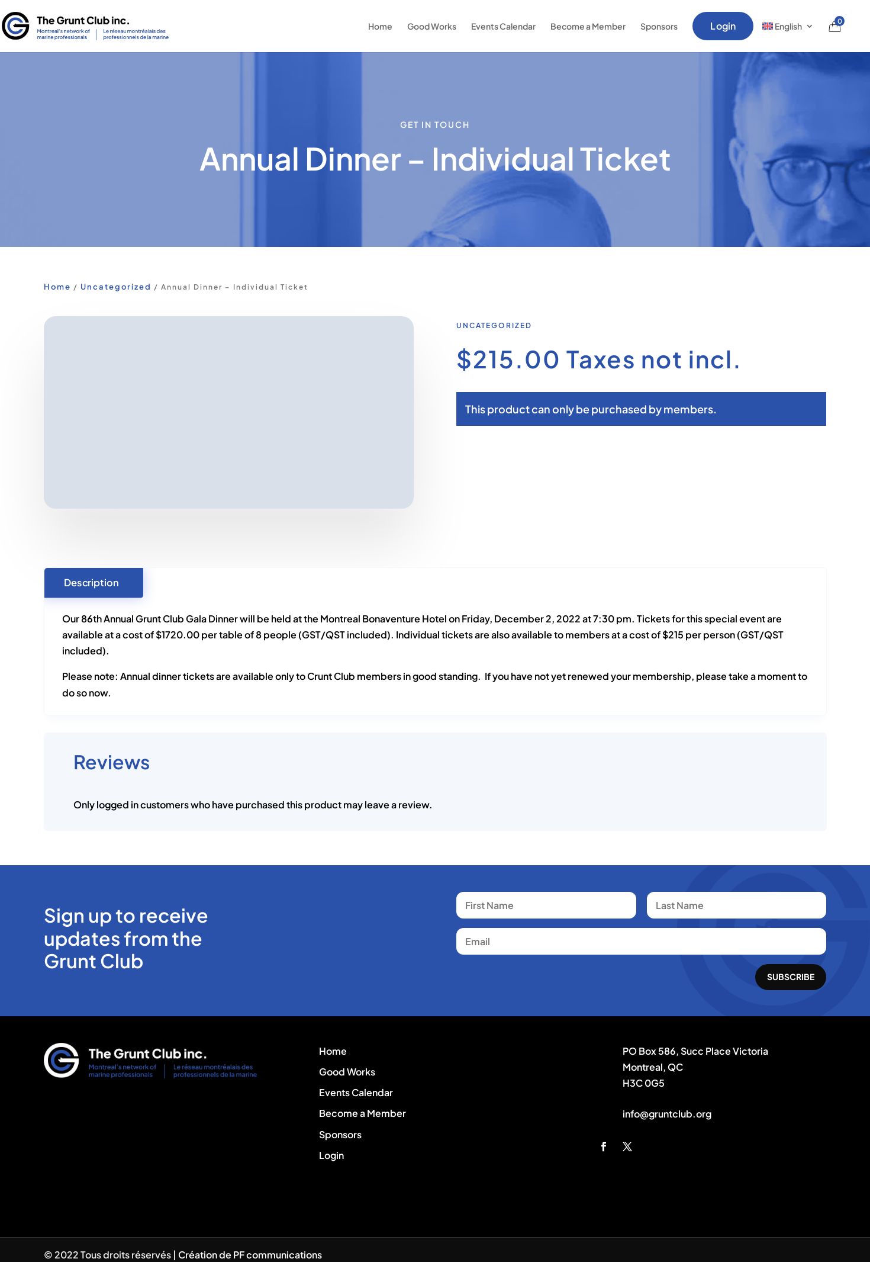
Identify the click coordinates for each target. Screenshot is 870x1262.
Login (723, 26)
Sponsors (659, 26)
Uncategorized (116, 286)
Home (380, 26)
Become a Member (588, 26)
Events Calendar (503, 26)
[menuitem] (788, 26)
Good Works (431, 26)
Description (91, 582)
